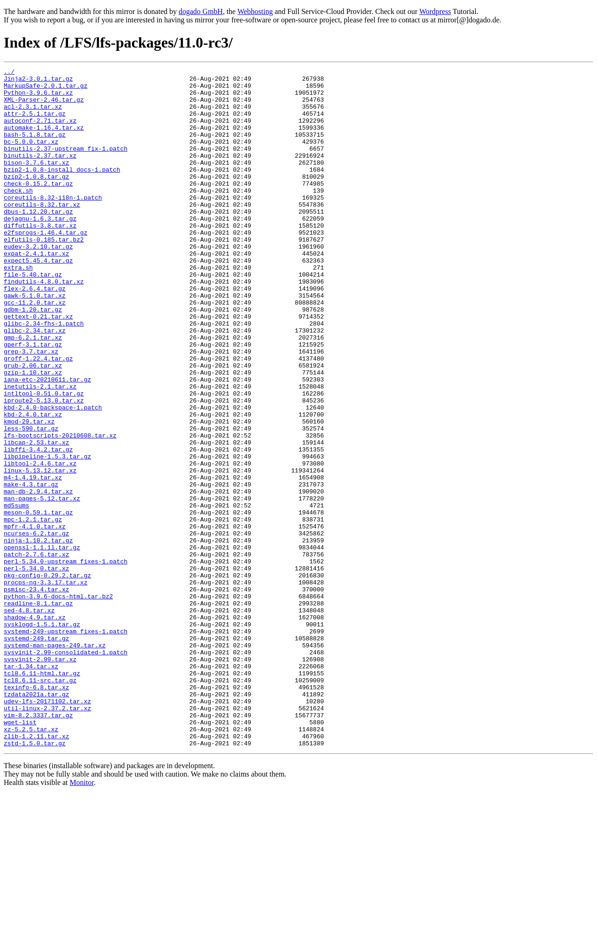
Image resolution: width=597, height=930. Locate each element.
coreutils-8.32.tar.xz (42, 232)
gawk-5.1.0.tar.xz (35, 341)
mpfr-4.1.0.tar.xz (35, 618)
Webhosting (255, 11)
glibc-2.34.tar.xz (35, 383)
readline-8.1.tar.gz (38, 711)
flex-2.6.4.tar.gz (35, 333)
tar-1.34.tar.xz (31, 786)
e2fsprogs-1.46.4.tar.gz (45, 266)
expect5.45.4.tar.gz (38, 299)
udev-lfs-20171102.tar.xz (47, 828)
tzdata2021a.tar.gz (36, 820)
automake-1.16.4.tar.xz (44, 140)
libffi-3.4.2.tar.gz (38, 526)
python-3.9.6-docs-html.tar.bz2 (58, 702)
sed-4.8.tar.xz (29, 719)
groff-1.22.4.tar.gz (38, 417)
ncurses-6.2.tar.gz (36, 627)
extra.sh (18, 308)
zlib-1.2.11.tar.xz (36, 870)
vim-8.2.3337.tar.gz (38, 845)
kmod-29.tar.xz (29, 492)
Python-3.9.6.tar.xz (38, 98)
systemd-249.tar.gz (36, 753)
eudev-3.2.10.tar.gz (38, 282)
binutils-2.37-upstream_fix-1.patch (65, 165)
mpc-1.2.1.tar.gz (33, 610)
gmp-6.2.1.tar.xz (33, 392)
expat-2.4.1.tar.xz (36, 291)
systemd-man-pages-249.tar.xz (54, 761)
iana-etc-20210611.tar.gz (47, 442)
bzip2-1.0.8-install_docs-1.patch (62, 190)
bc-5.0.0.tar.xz (31, 157)
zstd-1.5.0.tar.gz (35, 878)
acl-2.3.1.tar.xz (33, 115)
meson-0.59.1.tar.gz (38, 601)
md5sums (16, 593)
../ (9, 73)
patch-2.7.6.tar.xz (36, 652)
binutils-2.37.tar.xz (40, 173)
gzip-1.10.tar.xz (33, 434)
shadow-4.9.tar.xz (35, 727)
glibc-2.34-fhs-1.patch (44, 375)
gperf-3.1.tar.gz (33, 400)
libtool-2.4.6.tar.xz (40, 543)
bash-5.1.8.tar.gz (35, 148)
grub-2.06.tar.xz (33, 425)
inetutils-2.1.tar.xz (40, 450)
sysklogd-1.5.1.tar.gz (42, 736)
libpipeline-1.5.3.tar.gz (47, 534)
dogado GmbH (201, 11)
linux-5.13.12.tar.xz (40, 551)
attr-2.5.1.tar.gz (35, 123)
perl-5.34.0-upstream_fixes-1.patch (65, 660)
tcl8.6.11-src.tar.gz (40, 803)
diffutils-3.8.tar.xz (40, 257)
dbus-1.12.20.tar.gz (38, 240)
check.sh (18, 215)
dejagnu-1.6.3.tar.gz (40, 249)
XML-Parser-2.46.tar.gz (44, 106)
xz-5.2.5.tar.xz (31, 862)
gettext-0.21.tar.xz (38, 366)
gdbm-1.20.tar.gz (33, 358)
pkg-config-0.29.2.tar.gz (47, 677)
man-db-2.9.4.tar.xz (38, 576)
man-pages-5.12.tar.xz (42, 585)
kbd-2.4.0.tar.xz (33, 484)
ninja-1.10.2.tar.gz (38, 635)
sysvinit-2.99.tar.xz (40, 778)
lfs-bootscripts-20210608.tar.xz (60, 509)
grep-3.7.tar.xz (31, 408)
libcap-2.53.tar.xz (36, 518)
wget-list (20, 853)
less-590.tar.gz (31, 501)
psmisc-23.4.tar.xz (36, 694)
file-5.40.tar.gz (33, 316)
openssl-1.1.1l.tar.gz (42, 643)
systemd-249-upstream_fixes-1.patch (65, 744)
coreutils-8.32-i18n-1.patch (53, 224)
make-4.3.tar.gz (31, 568)
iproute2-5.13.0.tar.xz (44, 467)
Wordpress (435, 11)
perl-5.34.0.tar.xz (36, 669)
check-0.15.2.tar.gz (38, 207)
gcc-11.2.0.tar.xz (35, 350)
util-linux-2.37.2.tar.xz (47, 837)
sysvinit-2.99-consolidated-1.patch (65, 769)
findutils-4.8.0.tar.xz (44, 324)
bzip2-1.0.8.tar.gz (36, 198)
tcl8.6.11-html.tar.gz (42, 795)
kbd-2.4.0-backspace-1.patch (53, 476)
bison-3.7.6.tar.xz (36, 182)
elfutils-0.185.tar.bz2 (44, 274)
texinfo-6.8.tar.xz (36, 811)
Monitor (81, 918)
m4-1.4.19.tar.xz (33, 559)
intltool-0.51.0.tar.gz (44, 459)
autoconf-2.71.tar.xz (40, 131)
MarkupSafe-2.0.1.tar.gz (45, 89)
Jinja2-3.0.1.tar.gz (38, 81)
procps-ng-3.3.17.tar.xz (45, 685)
